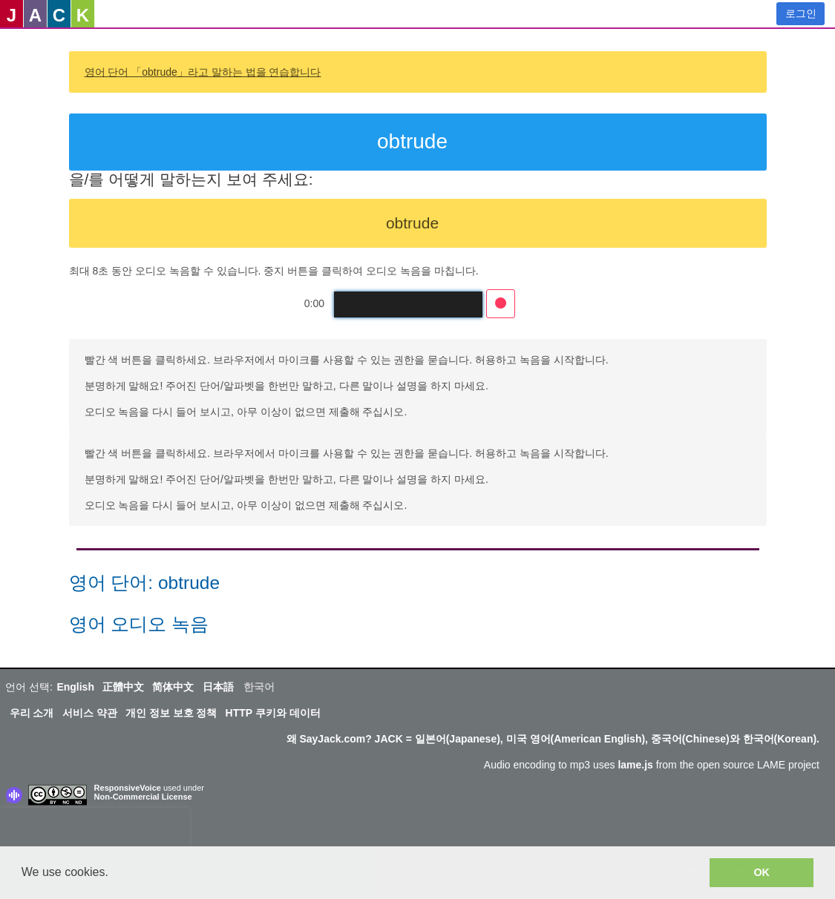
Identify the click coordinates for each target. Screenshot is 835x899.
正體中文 (123, 687)
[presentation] (95, 830)
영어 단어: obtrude (144, 583)
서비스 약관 (89, 713)
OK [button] (761, 872)
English (75, 687)
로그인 (800, 13)
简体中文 (173, 687)
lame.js (635, 765)
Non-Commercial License (143, 796)
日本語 (218, 687)
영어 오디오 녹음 (139, 624)
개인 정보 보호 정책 (171, 713)
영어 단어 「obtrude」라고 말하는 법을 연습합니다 (203, 72)
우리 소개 (32, 713)
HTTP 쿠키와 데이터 (273, 713)
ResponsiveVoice (127, 787)
